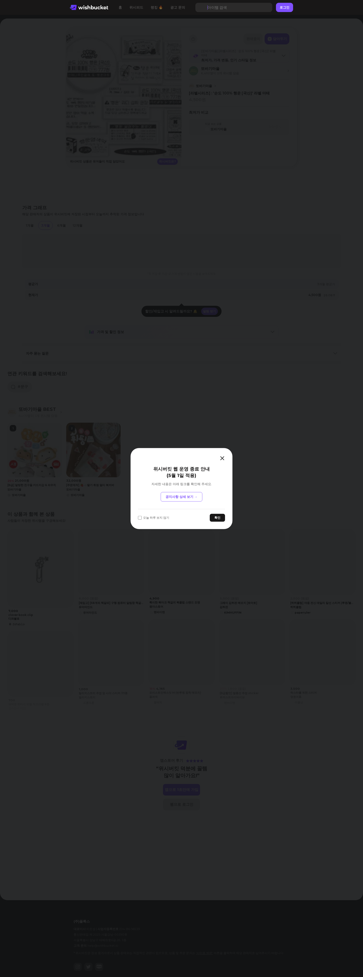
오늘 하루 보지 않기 (153, 518)
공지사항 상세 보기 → (181, 497)
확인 (217, 517)
